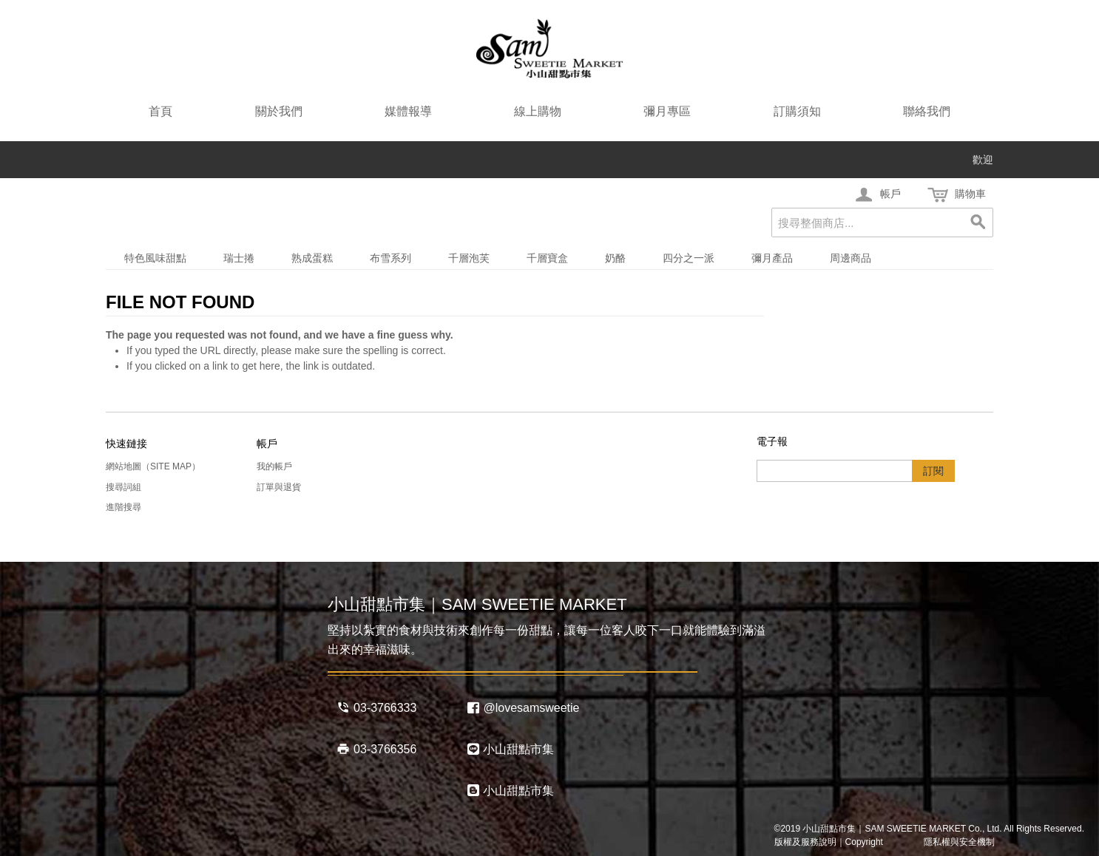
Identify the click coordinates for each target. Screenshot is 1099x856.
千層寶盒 (547, 258)
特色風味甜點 (155, 258)
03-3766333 (376, 707)
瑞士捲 (238, 258)
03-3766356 (376, 748)
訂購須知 (797, 111)
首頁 (160, 111)
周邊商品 (850, 258)
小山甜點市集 (510, 748)
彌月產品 (772, 258)
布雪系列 (390, 258)
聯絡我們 (926, 111)
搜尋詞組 (123, 487)
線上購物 (537, 111)
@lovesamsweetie (523, 707)
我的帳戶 (274, 466)
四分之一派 (688, 258)
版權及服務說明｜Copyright (828, 842)
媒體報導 (408, 111)
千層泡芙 (469, 258)
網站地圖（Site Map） (153, 466)
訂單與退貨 (279, 487)
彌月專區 (667, 111)
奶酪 (615, 258)
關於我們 (278, 111)
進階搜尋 (123, 507)
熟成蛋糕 (312, 258)
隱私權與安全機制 (950, 842)
